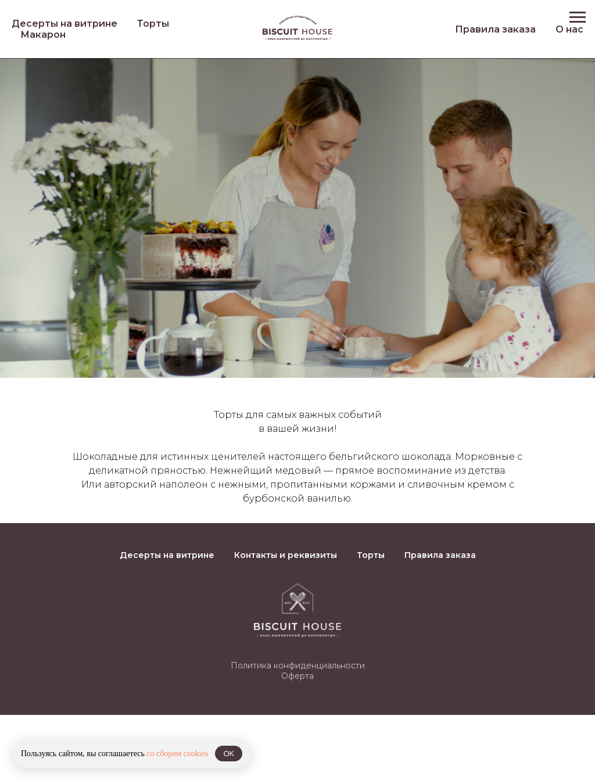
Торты (153, 23)
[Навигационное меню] (577, 17)
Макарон (43, 34)
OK (228, 753)
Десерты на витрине (64, 23)
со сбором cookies (177, 753)
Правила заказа (495, 29)
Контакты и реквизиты (285, 555)
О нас (569, 29)
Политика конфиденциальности (298, 665)
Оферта (297, 676)
